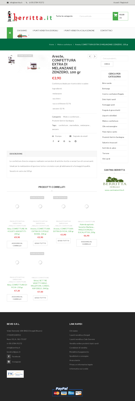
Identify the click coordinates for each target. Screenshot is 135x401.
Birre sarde (107, 83)
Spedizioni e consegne (78, 356)
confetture (63, 125)
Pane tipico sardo (109, 132)
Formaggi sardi (108, 105)
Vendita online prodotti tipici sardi (83, 343)
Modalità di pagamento (79, 352)
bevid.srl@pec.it (13, 352)
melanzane (84, 125)
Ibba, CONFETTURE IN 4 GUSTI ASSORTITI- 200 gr (17, 231)
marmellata (74, 125)
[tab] (16, 154)
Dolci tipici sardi (109, 99)
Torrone (105, 153)
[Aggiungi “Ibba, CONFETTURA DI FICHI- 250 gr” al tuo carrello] (17, 298)
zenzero (55, 129)
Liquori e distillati (109, 115)
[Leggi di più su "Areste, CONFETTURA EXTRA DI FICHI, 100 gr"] (63, 240)
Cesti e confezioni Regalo (113, 94)
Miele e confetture (64, 44)
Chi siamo (73, 331)
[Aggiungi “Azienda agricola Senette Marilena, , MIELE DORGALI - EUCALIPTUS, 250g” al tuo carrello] (86, 243)
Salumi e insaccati (109, 142)
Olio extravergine (109, 126)
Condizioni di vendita (78, 347)
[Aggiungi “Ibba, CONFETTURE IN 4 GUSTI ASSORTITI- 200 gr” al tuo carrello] (17, 244)
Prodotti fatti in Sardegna (63, 121)
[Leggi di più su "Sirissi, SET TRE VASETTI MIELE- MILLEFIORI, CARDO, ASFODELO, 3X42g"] (40, 297)
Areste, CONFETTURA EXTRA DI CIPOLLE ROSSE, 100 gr (40, 231)
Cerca (107, 64)
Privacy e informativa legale (81, 364)
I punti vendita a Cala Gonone (82, 339)
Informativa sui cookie (78, 369)
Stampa (57, 136)
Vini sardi (106, 159)
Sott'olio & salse (109, 148)
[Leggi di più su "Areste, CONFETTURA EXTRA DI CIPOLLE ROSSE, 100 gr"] (40, 243)
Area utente (74, 360)
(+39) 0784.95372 (14, 343)
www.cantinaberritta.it (114, 190)
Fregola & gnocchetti (111, 110)
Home (51, 44)
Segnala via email (78, 136)
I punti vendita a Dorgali (79, 335)
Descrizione (16, 154)
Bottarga (106, 88)
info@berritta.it (13, 347)
